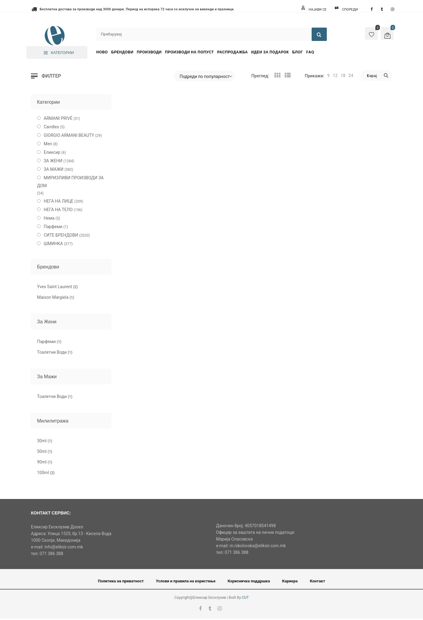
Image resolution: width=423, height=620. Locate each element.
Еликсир (52, 152)
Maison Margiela (55, 297)
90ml (44, 462)
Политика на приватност (121, 581)
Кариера (290, 581)
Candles (51, 126)
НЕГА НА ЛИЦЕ (58, 201)
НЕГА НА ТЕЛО (58, 209)
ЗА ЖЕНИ (53, 160)
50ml (44, 451)
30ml (44, 440)
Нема (49, 218)
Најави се (318, 10)
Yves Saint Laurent (57, 286)
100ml (46, 472)
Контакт (317, 581)
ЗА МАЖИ (53, 169)
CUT (245, 597)
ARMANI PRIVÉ (58, 118)
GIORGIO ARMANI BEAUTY (69, 135)
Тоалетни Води (54, 352)
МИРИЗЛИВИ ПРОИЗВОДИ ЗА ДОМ (70, 181)
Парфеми (53, 226)
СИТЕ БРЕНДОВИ (61, 235)
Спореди (350, 10)
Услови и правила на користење (185, 581)
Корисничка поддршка (249, 581)
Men (48, 143)
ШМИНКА (53, 243)
